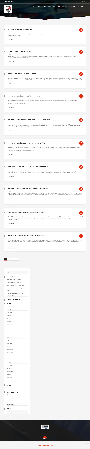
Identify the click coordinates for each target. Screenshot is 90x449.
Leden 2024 (9, 343)
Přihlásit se (9, 394)
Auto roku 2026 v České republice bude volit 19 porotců (28, 188)
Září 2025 (9, 315)
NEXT (17, 259)
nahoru (45, 438)
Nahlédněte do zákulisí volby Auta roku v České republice (28, 166)
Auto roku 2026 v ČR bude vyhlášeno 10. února (24, 96)
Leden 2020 (9, 365)
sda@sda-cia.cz (10, 1)
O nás (49, 6)
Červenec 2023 (10, 352)
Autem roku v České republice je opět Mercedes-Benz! (27, 236)
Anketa (54, 6)
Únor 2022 (9, 362)
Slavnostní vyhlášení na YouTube (20, 51)
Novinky (44, 6)
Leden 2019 (9, 377)
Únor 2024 (9, 340)
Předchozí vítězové (74, 6)
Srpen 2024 (9, 337)
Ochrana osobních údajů (43, 445)
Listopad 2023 (10, 349)
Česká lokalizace (10, 404)
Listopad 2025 (10, 312)
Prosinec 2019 (10, 368)
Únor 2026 (9, 306)
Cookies (52, 445)
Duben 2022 (9, 359)
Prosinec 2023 (10, 346)
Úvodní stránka (36, 6)
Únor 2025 (9, 321)
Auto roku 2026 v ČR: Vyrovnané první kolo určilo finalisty (29, 119)
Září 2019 (9, 374)
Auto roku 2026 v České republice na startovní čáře (26, 143)
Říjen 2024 (9, 334)
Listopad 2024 (10, 331)
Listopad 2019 (10, 371)
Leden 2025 (9, 324)
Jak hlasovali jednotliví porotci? (20, 29)
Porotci (83, 6)
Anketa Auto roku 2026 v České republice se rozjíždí (26, 212)
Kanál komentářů (11, 401)
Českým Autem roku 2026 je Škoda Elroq (22, 74)
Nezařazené (9, 387)
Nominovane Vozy (62, 6)
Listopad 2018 (10, 380)
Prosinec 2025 (10, 309)
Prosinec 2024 (10, 327)
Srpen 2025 (9, 318)
